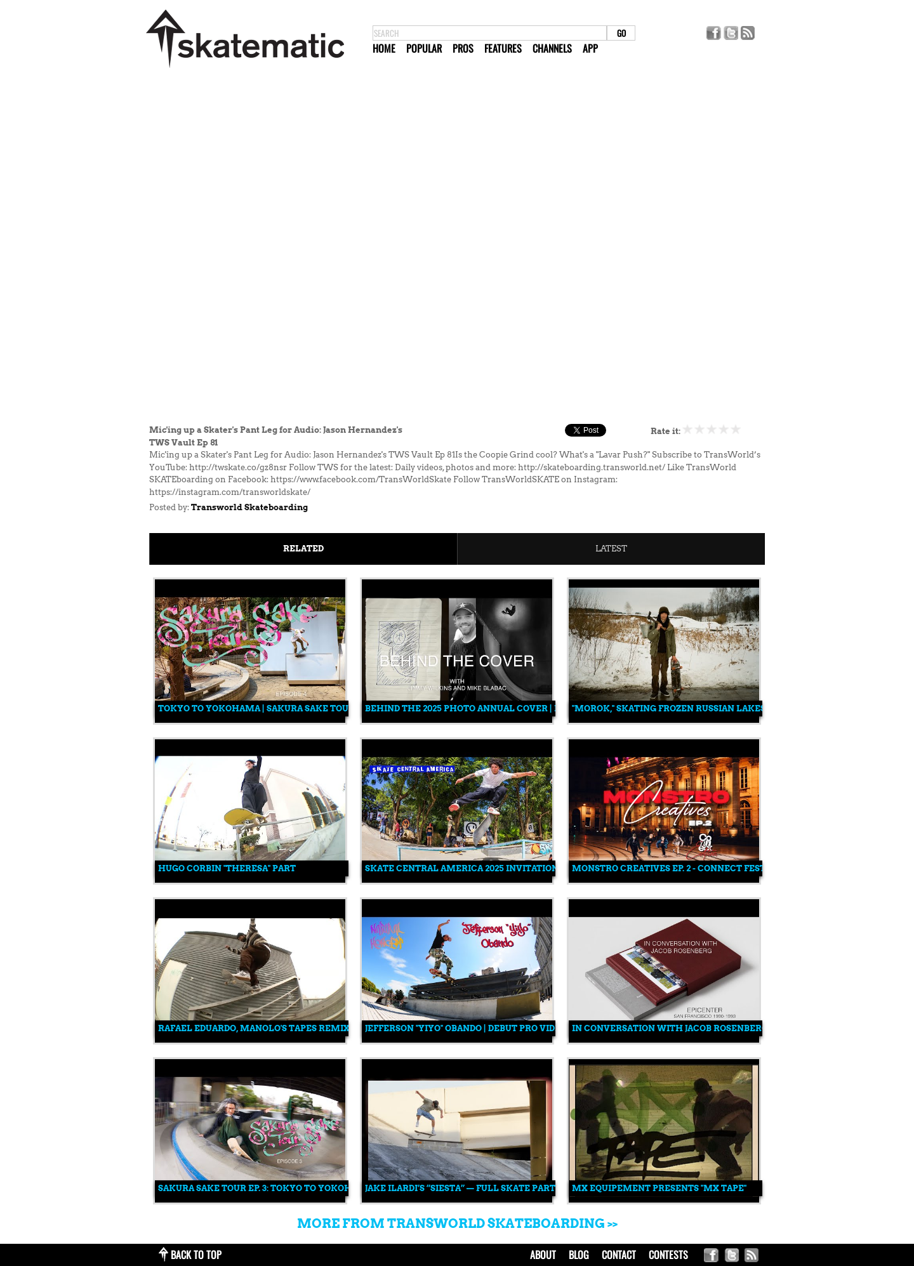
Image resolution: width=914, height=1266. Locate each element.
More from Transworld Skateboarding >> (457, 1223)
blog (579, 1254)
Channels (552, 48)
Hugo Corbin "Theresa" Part (227, 868)
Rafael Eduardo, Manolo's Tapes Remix (254, 1028)
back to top (196, 1254)
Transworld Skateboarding (249, 507)
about (543, 1254)
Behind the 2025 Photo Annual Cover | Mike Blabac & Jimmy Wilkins (532, 708)
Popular (424, 48)
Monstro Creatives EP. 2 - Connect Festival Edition (698, 868)
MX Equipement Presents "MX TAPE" (659, 1188)
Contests (668, 1254)
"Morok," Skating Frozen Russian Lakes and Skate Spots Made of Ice (739, 708)
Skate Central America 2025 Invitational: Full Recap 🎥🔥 (508, 868)
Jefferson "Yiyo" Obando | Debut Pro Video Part (478, 1028)
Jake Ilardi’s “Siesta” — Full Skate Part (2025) (474, 1188)
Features (503, 48)
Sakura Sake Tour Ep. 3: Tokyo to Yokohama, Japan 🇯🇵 (286, 1188)
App (590, 48)
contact (619, 1254)
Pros (463, 48)
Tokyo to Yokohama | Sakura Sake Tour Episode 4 (279, 708)
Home (384, 48)
